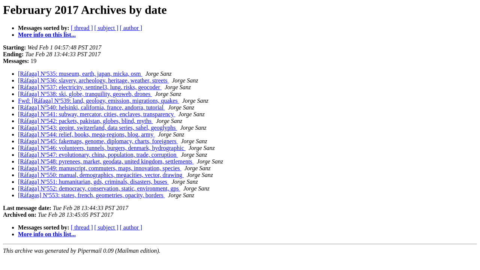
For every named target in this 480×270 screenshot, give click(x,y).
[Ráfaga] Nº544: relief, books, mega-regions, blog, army (86, 134)
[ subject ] (106, 28)
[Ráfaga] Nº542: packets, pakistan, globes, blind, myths (85, 121)
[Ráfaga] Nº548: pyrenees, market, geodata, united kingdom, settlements (106, 161)
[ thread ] (82, 28)
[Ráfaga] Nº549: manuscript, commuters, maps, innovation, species (100, 168)
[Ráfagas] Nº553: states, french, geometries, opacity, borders (91, 195)
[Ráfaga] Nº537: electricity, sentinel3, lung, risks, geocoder (90, 87)
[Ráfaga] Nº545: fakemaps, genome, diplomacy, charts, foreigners (98, 141)
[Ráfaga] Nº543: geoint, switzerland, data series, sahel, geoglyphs (97, 127)
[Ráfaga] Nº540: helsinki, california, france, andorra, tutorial (91, 107)
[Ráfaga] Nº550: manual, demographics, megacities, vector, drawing (101, 175)
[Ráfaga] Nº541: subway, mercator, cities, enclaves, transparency (97, 114)
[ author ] (131, 28)
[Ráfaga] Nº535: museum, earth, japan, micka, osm (80, 73)
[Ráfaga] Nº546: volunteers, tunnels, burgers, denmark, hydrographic (102, 148)
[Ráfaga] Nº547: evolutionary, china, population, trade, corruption (98, 155)
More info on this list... (47, 35)
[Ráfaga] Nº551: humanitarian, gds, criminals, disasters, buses (93, 181)
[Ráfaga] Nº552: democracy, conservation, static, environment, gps (99, 188)
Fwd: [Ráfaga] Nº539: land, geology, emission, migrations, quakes (98, 101)
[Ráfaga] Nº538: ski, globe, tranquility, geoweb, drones (85, 94)
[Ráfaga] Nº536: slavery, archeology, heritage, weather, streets (93, 80)
